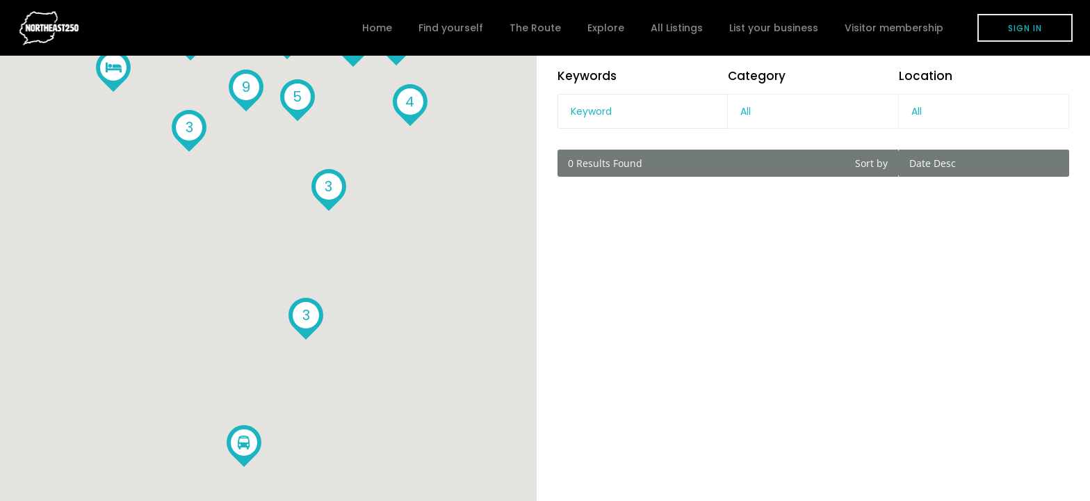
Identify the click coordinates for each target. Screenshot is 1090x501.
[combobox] (812, 111)
